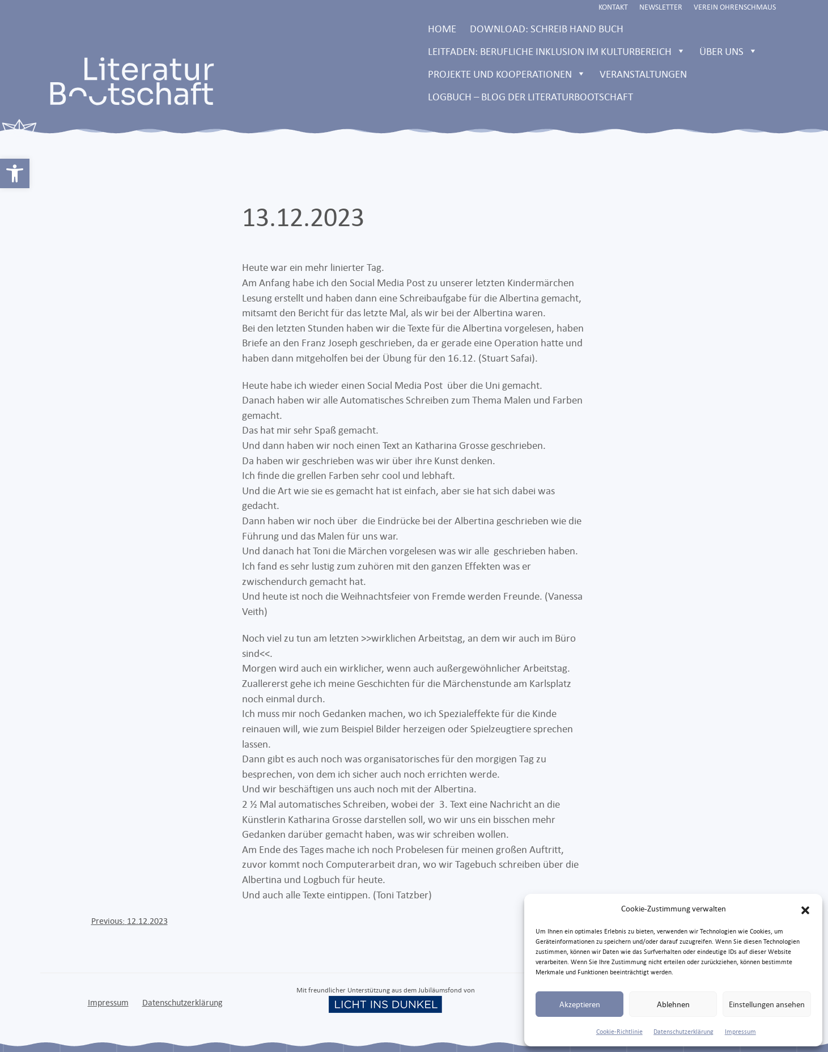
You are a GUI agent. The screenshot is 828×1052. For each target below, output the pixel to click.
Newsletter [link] (660, 6)
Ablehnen (673, 1004)
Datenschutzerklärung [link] (683, 1032)
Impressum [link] (740, 1032)
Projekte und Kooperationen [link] (507, 73)
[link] (14, 173)
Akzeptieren (579, 1004)
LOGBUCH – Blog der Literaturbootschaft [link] (530, 96)
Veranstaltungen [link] (643, 73)
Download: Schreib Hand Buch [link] (546, 28)
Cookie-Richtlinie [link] (619, 1032)
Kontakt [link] (613, 6)
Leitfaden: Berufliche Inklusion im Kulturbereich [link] (557, 51)
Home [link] (442, 28)
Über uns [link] (728, 51)
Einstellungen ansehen (767, 1004)
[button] (805, 908)
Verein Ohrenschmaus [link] (735, 6)
